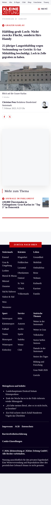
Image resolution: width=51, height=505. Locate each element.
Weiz (4, 302)
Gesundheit (38, 257)
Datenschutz (27, 426)
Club (24, 2)
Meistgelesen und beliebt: (14, 386)
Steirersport (7, 318)
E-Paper (17, 2)
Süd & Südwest (9, 291)
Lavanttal (22, 268)
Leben (36, 252)
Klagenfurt (22, 257)
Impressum (7, 426)
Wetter (4, 2)
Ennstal (5, 257)
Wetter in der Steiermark (39, 323)
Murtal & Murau (9, 276)
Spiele (20, 334)
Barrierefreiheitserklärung (14, 434)
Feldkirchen (23, 262)
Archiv (21, 329)
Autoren (21, 324)
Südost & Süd (8, 297)
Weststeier (6, 307)
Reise (35, 273)
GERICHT (23, 19)
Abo (10, 2)
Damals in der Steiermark (39, 349)
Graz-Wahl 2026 (40, 370)
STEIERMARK (9, 19)
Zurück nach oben (25, 245)
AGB (17, 426)
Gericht (36, 375)
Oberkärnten (23, 273)
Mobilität (37, 262)
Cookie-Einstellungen (12, 441)
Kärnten (22, 252)
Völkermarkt (23, 294)
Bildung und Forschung (38, 363)
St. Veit (21, 283)
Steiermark (7, 252)
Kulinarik (37, 283)
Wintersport (7, 344)
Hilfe (20, 318)
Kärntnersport (8, 324)
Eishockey (6, 350)
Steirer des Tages (40, 356)
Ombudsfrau (38, 268)
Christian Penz (9, 102)
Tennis (5, 334)
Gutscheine (38, 2)
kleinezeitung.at (17, 451)
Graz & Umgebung (7, 264)
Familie (36, 294)
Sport (4, 313)
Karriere (37, 288)
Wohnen (37, 278)
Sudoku (21, 339)
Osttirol (21, 278)
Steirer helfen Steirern (39, 341)
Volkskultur (38, 335)
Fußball (5, 329)
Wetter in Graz (39, 330)
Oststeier (6, 286)
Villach (21, 288)
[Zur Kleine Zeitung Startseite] (11, 10)
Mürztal (5, 281)
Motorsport (7, 339)
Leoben (5, 270)
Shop (29, 2)
